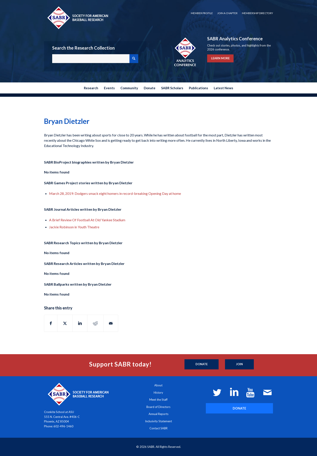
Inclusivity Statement (158, 421)
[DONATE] (239, 408)
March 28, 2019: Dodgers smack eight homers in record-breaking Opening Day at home (115, 193)
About (158, 385)
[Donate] (201, 364)
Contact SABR (158, 428)
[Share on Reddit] (95, 323)
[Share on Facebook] (50, 323)
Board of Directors (158, 407)
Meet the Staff (158, 399)
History (158, 392)
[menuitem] (202, 13)
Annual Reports (158, 414)
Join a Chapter (227, 13)
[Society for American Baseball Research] (77, 17)
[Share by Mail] (110, 323)
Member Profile (202, 13)
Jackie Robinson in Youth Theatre (74, 227)
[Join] (239, 364)
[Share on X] (64, 323)
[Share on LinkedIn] (80, 323)
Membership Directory (257, 13)
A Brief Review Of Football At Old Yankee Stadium (87, 220)
